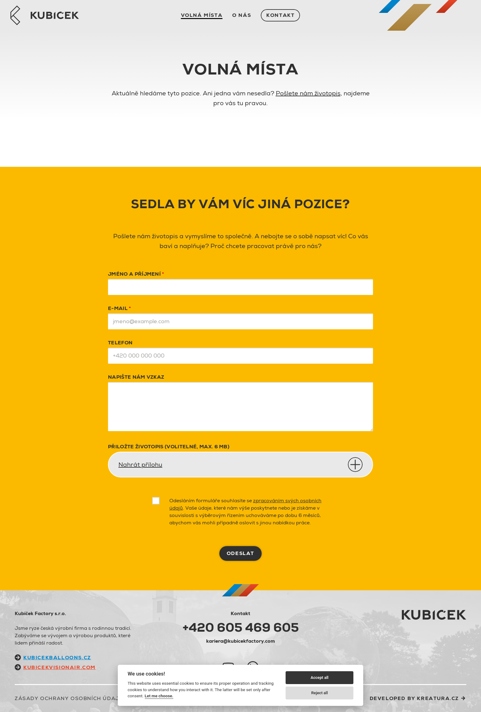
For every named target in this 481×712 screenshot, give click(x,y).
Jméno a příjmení (136, 274)
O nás (241, 15)
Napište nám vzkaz (136, 377)
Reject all (319, 693)
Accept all (319, 677)
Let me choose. (159, 695)
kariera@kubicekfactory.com (240, 641)
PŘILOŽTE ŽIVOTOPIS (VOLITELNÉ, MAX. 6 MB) (168, 446)
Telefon (120, 342)
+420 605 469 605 (241, 627)
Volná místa (202, 15)
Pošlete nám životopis (308, 93)
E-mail (119, 308)
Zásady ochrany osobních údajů (69, 698)
